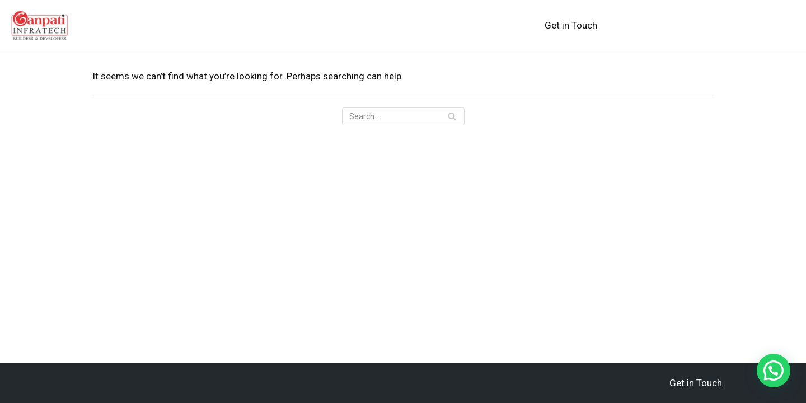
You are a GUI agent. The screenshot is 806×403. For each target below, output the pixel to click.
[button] (773, 370)
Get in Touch (571, 25)
